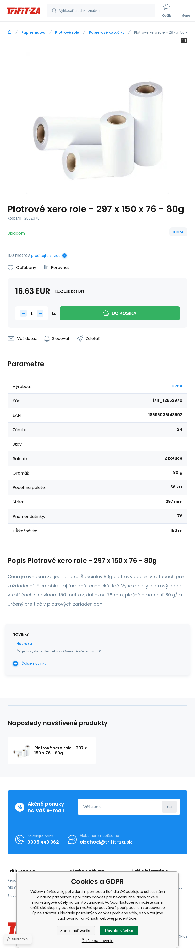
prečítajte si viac (46, 255)
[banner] (23, 11)
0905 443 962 (43, 842)
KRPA (178, 232)
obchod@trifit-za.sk (106, 841)
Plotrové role (67, 32)
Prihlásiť (169, 807)
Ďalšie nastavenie (97, 941)
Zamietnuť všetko (75, 930)
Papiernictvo (33, 32)
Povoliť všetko (119, 930)
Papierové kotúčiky (106, 32)
